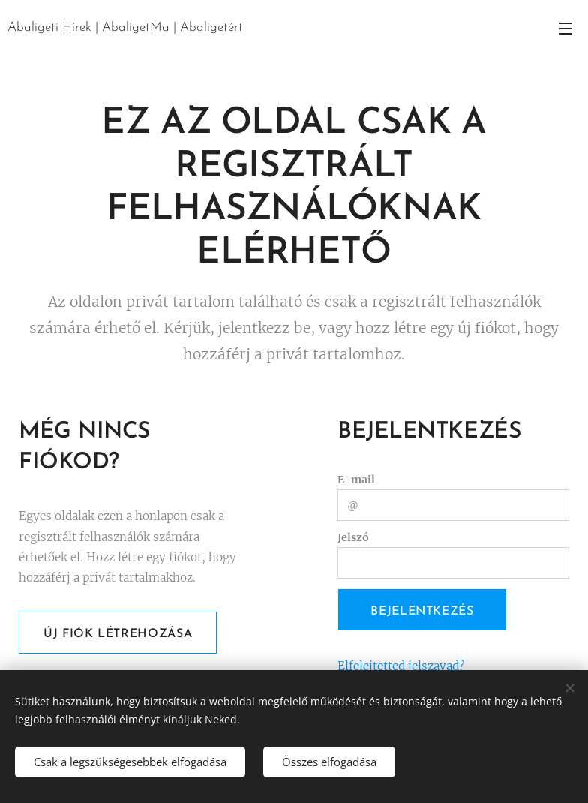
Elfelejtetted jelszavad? (401, 666)
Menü (565, 28)
